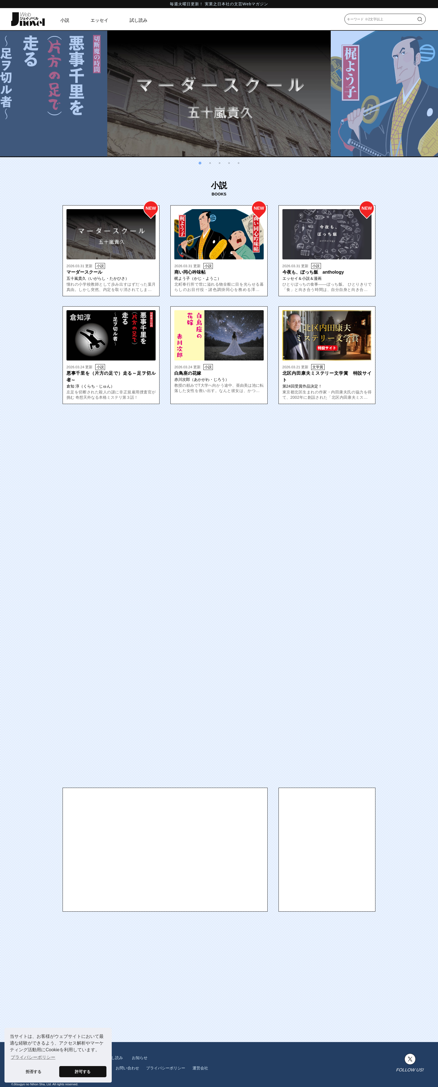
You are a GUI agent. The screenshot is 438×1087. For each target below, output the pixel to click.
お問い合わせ (127, 1068)
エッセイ (99, 20)
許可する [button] (83, 1071)
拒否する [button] (33, 1071)
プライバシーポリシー (165, 1068)
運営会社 (200, 1068)
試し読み (138, 20)
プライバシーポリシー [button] (33, 1057)
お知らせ (139, 1057)
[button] (200, 163)
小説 (64, 20)
